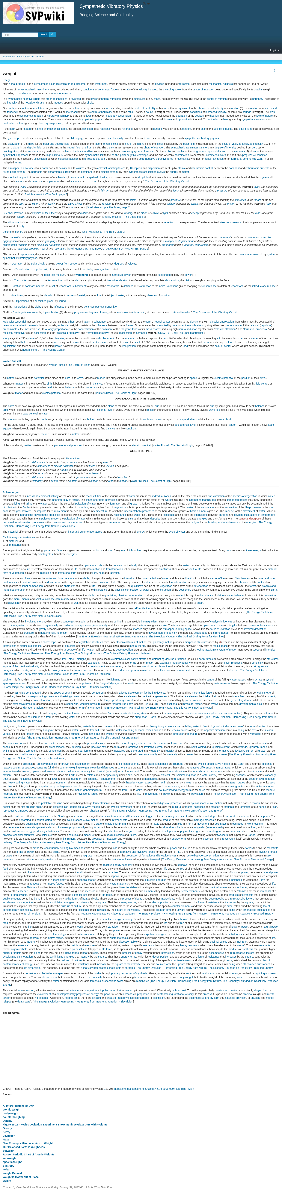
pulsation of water (85, 503)
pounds (246, 111)
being (241, 730)
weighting (82, 274)
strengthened (221, 632)
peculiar (96, 746)
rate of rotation (42, 700)
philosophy (76, 138)
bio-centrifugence (129, 763)
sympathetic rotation (31, 115)
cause (176, 726)
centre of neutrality (144, 108)
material (130, 338)
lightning (115, 679)
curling (117, 621)
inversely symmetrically (38, 827)
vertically (102, 625)
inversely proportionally (71, 827)
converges (69, 621)
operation (181, 115)
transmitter (231, 507)
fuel (185, 848)
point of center (223, 345)
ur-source (69, 649)
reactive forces (179, 730)
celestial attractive (14, 332)
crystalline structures (91, 642)
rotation (234, 108)
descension (125, 332)
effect (181, 595)
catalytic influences (221, 621)
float (98, 295)
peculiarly (112, 775)
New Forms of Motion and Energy (31, 797)
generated (137, 750)
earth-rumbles (207, 658)
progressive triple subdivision (209, 151)
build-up (177, 806)
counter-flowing (258, 778)
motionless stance (262, 625)
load (230, 342)
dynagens (116, 683)
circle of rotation (61, 93)
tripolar (104, 990)
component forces (237, 499)
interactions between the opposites (40, 514)
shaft (40, 128)
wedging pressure (90, 703)
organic (15, 894)
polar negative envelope (134, 155)
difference (240, 199)
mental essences (195, 806)
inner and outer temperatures (85, 531)
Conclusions (67, 526)
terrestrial (184, 83)
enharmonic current (59, 171)
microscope (49, 642)
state (144, 713)
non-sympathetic (26, 89)
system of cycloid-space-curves (59, 786)
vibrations (13, 222)
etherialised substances (256, 909)
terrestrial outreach (95, 158)
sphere (19, 231)
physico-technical (13, 834)
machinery (43, 89)
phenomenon (108, 778)
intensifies (238, 696)
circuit (159, 143)
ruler (244, 887)
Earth (25, 507)
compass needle (34, 286)
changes (152, 295)
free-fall (94, 730)
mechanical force (57, 128)
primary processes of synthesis (129, 973)
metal (82, 295)
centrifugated (44, 819)
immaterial (15, 544)
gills (234, 625)
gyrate (258, 679)
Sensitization (22, 269)
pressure (222, 190)
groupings (51, 241)
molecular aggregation (221, 321)
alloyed (123, 692)
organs (130, 831)
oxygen (238, 514)
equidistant (9, 345)
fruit (17, 816)
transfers (204, 147)
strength (195, 831)
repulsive (266, 325)
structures (272, 658)
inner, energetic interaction (101, 499)
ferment (78, 816)
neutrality (88, 269)
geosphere (185, 589)
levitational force (87, 793)
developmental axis (250, 703)
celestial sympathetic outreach (20, 325)
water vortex (209, 775)
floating (136, 713)
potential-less (80, 894)
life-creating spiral (32, 806)
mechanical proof (18, 177)
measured (119, 750)
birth (67, 377)
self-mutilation (141, 608)
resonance (60, 248)
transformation (216, 496)
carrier (189, 507)
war (76, 602)
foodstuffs (272, 848)
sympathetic (78, 177)
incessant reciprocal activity (42, 496)
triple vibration (51, 312)
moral (17, 599)
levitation (164, 666)
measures (94, 733)
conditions (88, 89)
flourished (44, 816)
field (49, 387)
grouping (34, 248)
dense (271, 778)
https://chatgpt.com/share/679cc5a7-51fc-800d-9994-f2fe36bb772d (154, 1088)
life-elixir (165, 670)
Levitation (9, 1135)
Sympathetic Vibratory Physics (19, 56)
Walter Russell (12, 361)
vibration (113, 831)
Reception (136, 168)
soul (110, 550)
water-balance (235, 595)
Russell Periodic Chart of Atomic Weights (28, 1154)
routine (26, 108)
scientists (29, 834)
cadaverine (123, 670)
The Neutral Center (54, 349)
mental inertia (137, 645)
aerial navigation (214, 158)
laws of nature (264, 115)
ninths (127, 143)
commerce (36, 181)
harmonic (36, 171)
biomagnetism (149, 621)
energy (174, 171)
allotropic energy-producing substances (36, 831)
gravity (42, 629)
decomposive (216, 898)
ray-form (147, 670)
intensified (162, 325)
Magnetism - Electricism (119, 1001)
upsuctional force (213, 625)
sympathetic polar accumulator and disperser (60, 83)
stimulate (256, 771)
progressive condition (254, 155)
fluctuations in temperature (259, 514)
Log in (275, 50)
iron (70, 207)
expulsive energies (155, 879)
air (16, 692)
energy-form (184, 790)
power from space (66, 263)
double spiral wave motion (85, 806)
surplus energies (87, 625)
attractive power (121, 274)
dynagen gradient (33, 707)
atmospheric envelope (21, 168)
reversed (76, 98)
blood (143, 806)
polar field (189, 143)
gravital (258, 89)
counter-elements (181, 906)
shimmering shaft (186, 775)
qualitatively (27, 754)
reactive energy (112, 864)
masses (70, 295)
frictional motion (265, 786)
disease (233, 670)
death (200, 602)
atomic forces (150, 666)
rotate (168, 713)
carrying (52, 713)
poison (135, 670)
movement (60, 511)
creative (111, 997)
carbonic (130, 913)
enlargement (59, 670)
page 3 (63, 194)
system (264, 177)
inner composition (32, 585)
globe (38, 306)
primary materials (47, 763)
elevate (75, 181)
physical (100, 771)
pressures (71, 462)
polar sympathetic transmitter (100, 306)
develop (76, 746)
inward (26, 771)
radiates (68, 625)
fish (20, 679)
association (40, 158)
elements (239, 151)
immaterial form (67, 572)
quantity (155, 750)
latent (87, 321)
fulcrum (105, 190)
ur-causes (237, 831)
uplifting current (221, 746)
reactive (7, 767)
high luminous (54, 155)
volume (80, 168)
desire (54, 480)
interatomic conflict (202, 168)
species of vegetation (245, 496)
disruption (165, 589)
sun (157, 406)
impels (263, 746)
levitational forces (122, 859)
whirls (6, 750)
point (83, 621)
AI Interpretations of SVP (18, 1105)
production (132, 855)
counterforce (141, 997)
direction (189, 578)
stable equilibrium (115, 823)
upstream (76, 778)
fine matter (50, 743)
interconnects (119, 819)
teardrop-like (119, 703)
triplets (110, 147)
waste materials (119, 883)
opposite (209, 730)
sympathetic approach (15, 155)
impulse (41, 511)
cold (109, 782)
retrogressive (237, 898)
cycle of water (177, 531)
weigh (6, 1169)
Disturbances (242, 578)
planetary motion (163, 642)
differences (38, 462)
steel (222, 222)
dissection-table (128, 887)
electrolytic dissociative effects (128, 658)
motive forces (55, 883)
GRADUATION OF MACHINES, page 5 (125, 248)
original (105, 683)
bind (51, 767)
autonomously (215, 827)
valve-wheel (75, 203)
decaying (118, 565)
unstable (126, 713)
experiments (27, 254)
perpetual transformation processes (23, 522)
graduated (168, 244)
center (255, 338)
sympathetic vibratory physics (202, 138)
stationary (270, 775)
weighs (110, 733)
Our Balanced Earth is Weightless (24, 1147)
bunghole (48, 730)
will (59, 754)
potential (39, 377)
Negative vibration (117, 280)
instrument (101, 83)
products (234, 894)
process (209, 819)
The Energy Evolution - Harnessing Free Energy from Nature (112, 636)
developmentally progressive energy (77, 994)
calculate (46, 834)
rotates (91, 775)
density (194, 321)
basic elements (199, 511)
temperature (101, 511)
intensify (85, 771)
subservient (79, 286)
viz (169, 775)
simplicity (143, 177)
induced (152, 89)
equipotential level (184, 424)
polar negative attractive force (156, 158)
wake (164, 625)
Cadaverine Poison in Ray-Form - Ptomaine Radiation (78, 673)
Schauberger (11, 492)
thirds (106, 143)
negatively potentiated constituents (101, 913)
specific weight (12, 1161)
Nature (221, 595)
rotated (26, 128)
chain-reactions (233, 662)
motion (231, 203)
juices (23, 816)
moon (11, 419)
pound (149, 111)
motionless (25, 778)
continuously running (56, 848)
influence (59, 306)
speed (140, 754)
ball (23, 342)
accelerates (130, 696)
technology (59, 879)
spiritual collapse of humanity (52, 599)
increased (271, 108)
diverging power (172, 89)
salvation (13, 602)
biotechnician (60, 806)
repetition (169, 222)
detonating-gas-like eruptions (169, 658)
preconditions (95, 743)
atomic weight (11, 1109)
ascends (240, 775)
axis (254, 730)
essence (23, 891)
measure (192, 733)
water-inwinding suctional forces (134, 730)
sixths (114, 143)
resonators (64, 286)
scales (21, 737)
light (165, 213)
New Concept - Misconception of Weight (28, 1143)
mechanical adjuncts (221, 83)
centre (210, 679)
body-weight (186, 977)
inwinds (242, 746)
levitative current (153, 746)
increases (230, 902)
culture (78, 906)
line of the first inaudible (79, 151)
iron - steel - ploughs (74, 658)
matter (185, 171)
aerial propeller (17, 83)
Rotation (16, 286)
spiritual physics (98, 177)
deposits (155, 518)
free (202, 786)
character (203, 108)
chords (48, 295)
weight (40, 56)
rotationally (150, 754)
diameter (27, 93)
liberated (178, 763)
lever (257, 186)
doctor (6, 806)
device (147, 138)
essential (208, 838)
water (255, 151)
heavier (130, 782)
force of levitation (220, 629)
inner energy (253, 550)
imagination (129, 345)
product (166, 819)
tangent (186, 128)
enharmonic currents (257, 168)
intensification (177, 771)
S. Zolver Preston (13, 213)
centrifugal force (107, 89)
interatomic (138, 312)
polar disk (41, 269)
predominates (11, 329)
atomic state (184, 670)
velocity (143, 89)
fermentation (100, 803)
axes (188, 782)
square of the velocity (127, 909)
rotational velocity (184, 994)
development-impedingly (162, 632)
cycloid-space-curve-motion (225, 713)
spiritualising (198, 746)
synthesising (63, 696)
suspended (164, 274)
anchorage (93, 707)
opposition (184, 119)
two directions (255, 823)
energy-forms (128, 902)
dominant (234, 168)
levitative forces (268, 851)
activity (63, 168)
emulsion (70, 645)
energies (202, 518)
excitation (93, 662)
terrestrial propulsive (256, 329)
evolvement (44, 994)
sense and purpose (250, 518)
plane (111, 406)
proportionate (62, 329)
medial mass (220, 645)
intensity (12, 102)
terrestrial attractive (98, 332)
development (97, 666)
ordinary (7, 842)
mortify (26, 670)
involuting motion (35, 621)
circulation (9, 507)
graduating (15, 237)
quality (170, 750)
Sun (59, 550)
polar (175, 325)
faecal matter (87, 879)
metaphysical (125, 997)
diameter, (59, 338)
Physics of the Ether (44, 213)
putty (21, 226)
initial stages (210, 816)
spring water (23, 782)
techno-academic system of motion (217, 649)
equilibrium (245, 128)
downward (50, 771)
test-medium (55, 280)
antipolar (187, 325)
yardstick (255, 733)
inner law (83, 507)
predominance (233, 325)
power (94, 98)
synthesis (247, 894)
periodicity (257, 662)
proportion (143, 994)
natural (267, 872)
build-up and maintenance (223, 522)
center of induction (203, 89)
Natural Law (73, 458)
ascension (40, 332)
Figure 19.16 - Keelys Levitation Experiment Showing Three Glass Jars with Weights (55, 1124)
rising (16, 503)
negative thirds (130, 329)
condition (87, 128)
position (165, 295)
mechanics (183, 158)
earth (11, 108)
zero (254, 147)
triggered (151, 816)
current (75, 696)
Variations (172, 286)
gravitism (241, 997)
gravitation (82, 477)
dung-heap (141, 716)
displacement (106, 338)
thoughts (229, 806)
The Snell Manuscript (190, 332)
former (175, 743)
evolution (104, 582)
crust (165, 338)
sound (62, 301)
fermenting (168, 816)
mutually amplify (181, 662)
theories (214, 115)
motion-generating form (88, 790)
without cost (179, 990)
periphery (257, 98)
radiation (123, 477)
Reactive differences (102, 767)
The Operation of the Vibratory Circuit (167, 181)
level (94, 181)
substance (100, 321)
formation (115, 503)
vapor (23, 186)
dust (264, 743)
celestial (254, 325)
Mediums (17, 295)
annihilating (56, 902)
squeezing (72, 703)
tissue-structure (83, 670)
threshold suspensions (103, 980)
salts (130, 518)
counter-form (163, 909)
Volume (7, 231)
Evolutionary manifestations (19, 537)
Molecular (8, 321)
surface (157, 128)
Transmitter (20, 280)
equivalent (184, 108)
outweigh (8, 1150)
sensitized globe (44, 301)
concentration (86, 329)
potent (188, 700)
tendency (12, 111)
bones (262, 806)
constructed (221, 990)
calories (73, 834)
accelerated (200, 632)
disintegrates (45, 554)
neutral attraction (111, 98)
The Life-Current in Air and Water (193, 707)
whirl (163, 782)
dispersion (154, 168)
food (253, 827)
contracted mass (152, 419)
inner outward (11, 771)
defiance (128, 286)
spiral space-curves (196, 713)
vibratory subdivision (196, 244)
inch (239, 887)
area (21, 203)
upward (36, 771)
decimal (110, 834)
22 (146, 703)
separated (25, 819)
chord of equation (154, 147)
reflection (45, 572)
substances (207, 507)
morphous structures (197, 642)
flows (55, 778)
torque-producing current (40, 696)
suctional (172, 703)
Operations (22, 301)
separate (231, 816)
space (193, 377)
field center (262, 383)
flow (205, 726)
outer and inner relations (60, 578)
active (68, 898)
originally (199, 827)
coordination (182, 155)
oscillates (237, 823)
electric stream (109, 171)
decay (138, 898)
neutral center (162, 321)
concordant (224, 237)
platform (54, 181)
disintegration (10, 151)
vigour (217, 831)
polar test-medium (54, 274)
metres (108, 726)
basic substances (158, 763)
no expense (42, 997)
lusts (234, 872)
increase (102, 909)
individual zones (161, 496)
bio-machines (77, 848)
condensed (55, 750)
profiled (234, 990)
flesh (274, 806)
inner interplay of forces (65, 499)
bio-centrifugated (31, 692)
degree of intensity (225, 147)
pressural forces (192, 703)
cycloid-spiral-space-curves (227, 726)
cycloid (115, 806)
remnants (194, 891)
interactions (201, 514)
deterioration (201, 585)
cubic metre (264, 692)
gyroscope (14, 138)
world (80, 872)
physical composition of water (132, 589)
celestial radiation (68, 158)
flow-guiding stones (161, 726)
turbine (7, 679)
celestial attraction (225, 329)
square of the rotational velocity (21, 666)
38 (155, 703)
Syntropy (8, 1165)
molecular (42, 244)
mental (25, 599)
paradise (113, 872)
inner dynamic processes (207, 771)
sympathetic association (142, 171)
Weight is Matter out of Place (21, 1176)
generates (161, 696)
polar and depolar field (56, 143)
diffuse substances (31, 645)
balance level (104, 409)
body (99, 550)
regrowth (88, 855)
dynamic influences (68, 771)
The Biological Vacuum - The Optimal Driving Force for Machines (186, 636)
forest (253, 585)
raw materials (16, 743)
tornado (30, 750)
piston (35, 203)
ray (123, 550)
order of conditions (56, 98)
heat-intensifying (50, 632)
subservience (209, 286)
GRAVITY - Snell (168, 332)
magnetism (103, 269)
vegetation (120, 507)
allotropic (28, 763)
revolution (39, 108)
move (76, 342)
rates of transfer (181, 312)
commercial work (216, 155)
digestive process (169, 803)
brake (36, 848)
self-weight (9, 1158)
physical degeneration (130, 595)
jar (112, 295)
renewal (34, 883)
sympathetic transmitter (184, 147)
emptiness (165, 569)
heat (139, 550)
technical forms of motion (132, 642)
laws (272, 111)
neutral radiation (187, 329)
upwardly (254, 746)
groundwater (23, 511)
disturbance (54, 582)
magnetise (91, 990)
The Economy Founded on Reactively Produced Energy (240, 913)
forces (129, 325)
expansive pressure (24, 703)
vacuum (197, 700)
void (218, 338)
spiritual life (194, 569)
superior (265, 816)
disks (31, 143)
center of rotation (217, 98)
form (81, 707)
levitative (47, 973)
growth (134, 503)
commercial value (249, 254)
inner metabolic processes (139, 511)
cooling (17, 767)
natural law (29, 582)
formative (133, 746)
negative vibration (35, 102)
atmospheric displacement (178, 241)
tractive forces (71, 713)
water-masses (238, 679)
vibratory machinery (58, 115)
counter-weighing (70, 767)
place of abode (93, 565)
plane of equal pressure (68, 445)
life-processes (253, 507)
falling (28, 503)
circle (90, 102)
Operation (17, 263)
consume (42, 767)
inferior (245, 816)
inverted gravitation (255, 629)
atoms (241, 891)
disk (77, 280)
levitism (96, 997)
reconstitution (94, 496)
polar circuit (38, 263)
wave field (215, 409)
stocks (30, 859)
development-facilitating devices (146, 692)
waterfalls (88, 726)
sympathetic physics (92, 119)
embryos (23, 810)
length (257, 199)
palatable (46, 803)
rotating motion (236, 786)
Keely (6, 80)
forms (18, 162)
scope (256, 649)
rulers (132, 834)
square (223, 754)
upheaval (182, 864)
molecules (139, 98)
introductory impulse (264, 286)
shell (137, 342)
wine (59, 803)
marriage (199, 819)
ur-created (116, 666)
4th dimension (32, 913)
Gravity (7, 1128)
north (162, 286)
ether (144, 213)
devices (159, 83)
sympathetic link (94, 155)
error (229, 906)
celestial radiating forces (111, 168)
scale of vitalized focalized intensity (242, 143)
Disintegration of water (26, 312)
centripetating (165, 994)
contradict (212, 119)
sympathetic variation (15, 244)
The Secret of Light (78, 364)
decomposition (124, 649)
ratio (127, 89)
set (53, 286)
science (20, 181)
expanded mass (189, 419)
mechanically (115, 138)
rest (110, 480)
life (28, 569)
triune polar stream (14, 171)
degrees (119, 263)
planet (31, 338)
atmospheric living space (177, 629)
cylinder (171, 203)
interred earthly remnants (153, 743)
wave (156, 213)
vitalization (14, 143)
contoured (98, 692)
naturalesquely (129, 743)
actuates (230, 997)
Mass (6, 1139)
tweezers (222, 834)
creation (215, 806)
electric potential (223, 377)
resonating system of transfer (137, 151)
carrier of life (217, 578)
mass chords (153, 329)
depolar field (34, 147)
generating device (241, 700)
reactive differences (201, 767)
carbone (223, 514)
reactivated (228, 838)
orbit (5, 409)
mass (157, 98)
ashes (6, 746)
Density (7, 1120)
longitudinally (50, 625)
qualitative (137, 585)
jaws (272, 782)
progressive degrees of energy (92, 312)
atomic (182, 168)
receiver (106, 203)
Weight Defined (12, 1173)
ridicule (168, 119)
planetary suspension (118, 115)
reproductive (10, 810)
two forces (91, 387)
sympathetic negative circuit (24, 98)
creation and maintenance (67, 522)
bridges (195, 522)
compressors (233, 222)
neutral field (73, 147)
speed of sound (63, 692)
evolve (161, 171)
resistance (120, 514)
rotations (105, 128)
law (77, 108)
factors (250, 898)
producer (178, 733)
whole (85, 578)
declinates (221, 823)
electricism (159, 997)
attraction (145, 286)
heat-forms (84, 750)
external (111, 771)
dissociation (172, 280)
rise (38, 329)
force (166, 108)
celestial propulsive (68, 332)
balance (97, 383)
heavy (11, 782)
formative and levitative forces (137, 851)
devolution (270, 595)
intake (206, 696)
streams (233, 973)
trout (144, 625)
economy (127, 864)
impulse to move (48, 518)
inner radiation (150, 578)
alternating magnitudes (202, 499)
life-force (107, 894)
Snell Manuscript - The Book (41, 194)
